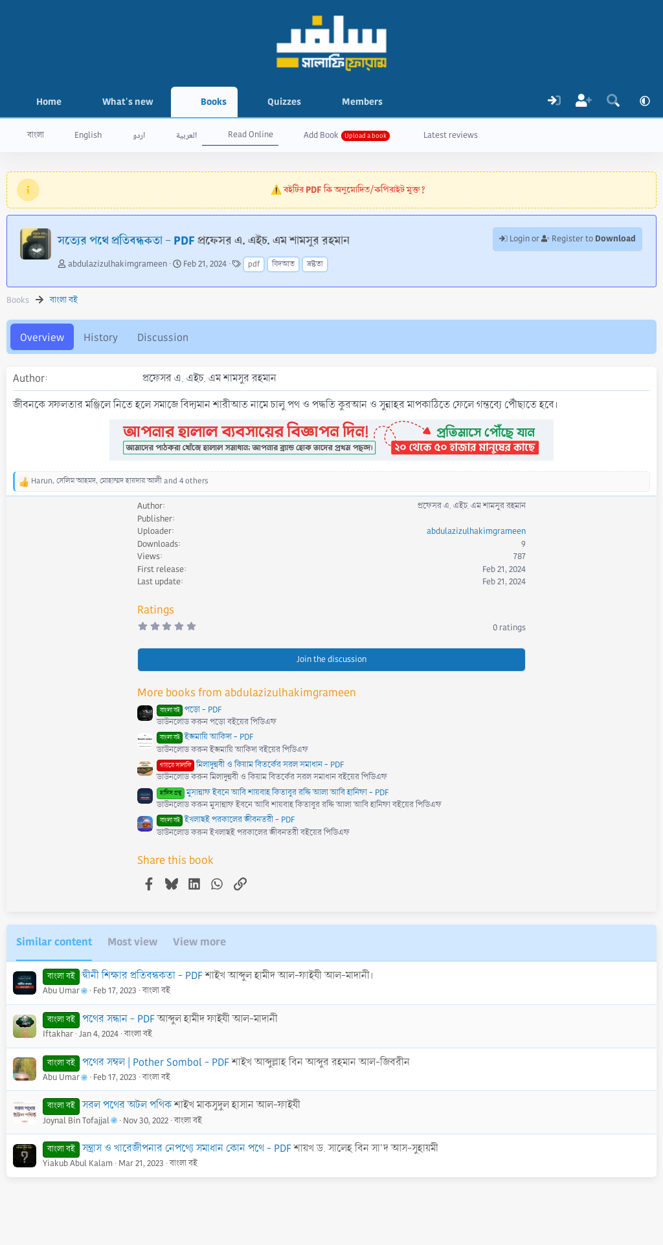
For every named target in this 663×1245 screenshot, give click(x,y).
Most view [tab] (132, 942)
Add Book (321, 135)
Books (214, 101)
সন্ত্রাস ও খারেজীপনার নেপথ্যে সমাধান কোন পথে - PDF (186, 1148)
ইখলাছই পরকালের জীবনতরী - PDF (226, 820)
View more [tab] (199, 942)
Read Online (250, 134)
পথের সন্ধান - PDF (118, 1018)
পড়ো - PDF (189, 710)
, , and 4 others (119, 481)
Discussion (162, 337)
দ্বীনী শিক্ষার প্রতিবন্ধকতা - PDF (142, 975)
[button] (163, 102)
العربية (186, 135)
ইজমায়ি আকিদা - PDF (205, 737)
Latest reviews (450, 135)
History (101, 337)
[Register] (584, 102)
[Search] (613, 102)
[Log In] (554, 102)
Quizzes (284, 101)
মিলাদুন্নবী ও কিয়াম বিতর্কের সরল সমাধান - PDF (250, 765)
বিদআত (283, 264)
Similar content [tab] (54, 942)
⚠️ (348, 189)
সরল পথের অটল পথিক (127, 1104)
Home (49, 101)
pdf (254, 264)
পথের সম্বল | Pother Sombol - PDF (155, 1062)
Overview (42, 337)
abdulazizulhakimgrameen (117, 264)
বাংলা (35, 135)
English (88, 135)
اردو (139, 135)
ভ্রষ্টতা (315, 264)
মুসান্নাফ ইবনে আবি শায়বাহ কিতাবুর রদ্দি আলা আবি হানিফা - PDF (272, 793)
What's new (127, 101)
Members (362, 101)
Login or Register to (567, 238)
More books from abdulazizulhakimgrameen (246, 693)
